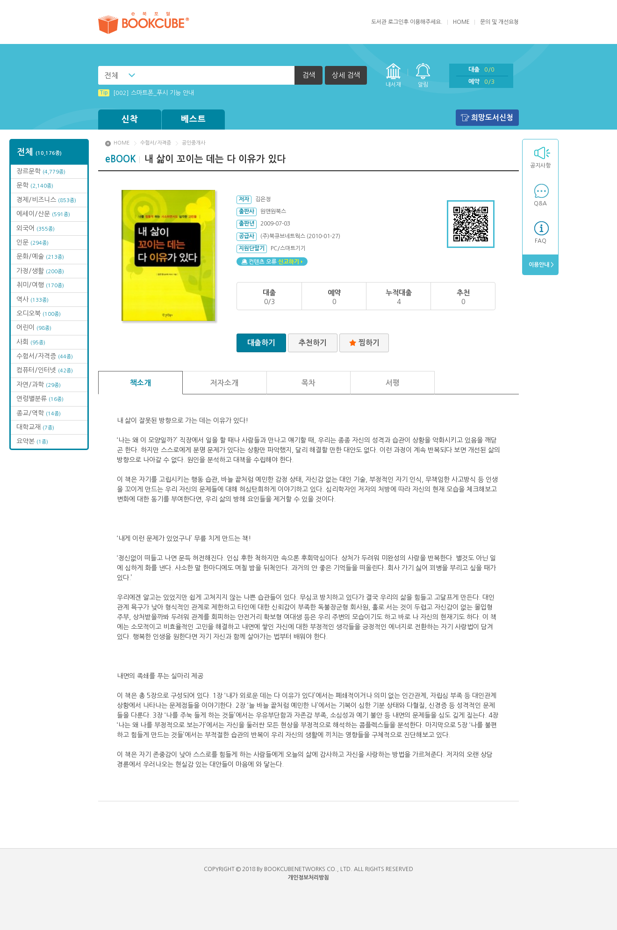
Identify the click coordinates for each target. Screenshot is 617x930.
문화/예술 (40, 256)
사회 (30, 342)
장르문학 (40, 171)
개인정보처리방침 (308, 877)
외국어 (35, 228)
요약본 (32, 441)
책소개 (140, 382)
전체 (111, 75)
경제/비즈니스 (46, 199)
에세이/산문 (43, 214)
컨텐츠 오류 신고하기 (272, 261)
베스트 (193, 119)
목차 (308, 382)
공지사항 (540, 165)
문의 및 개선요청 (499, 22)
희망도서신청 (492, 117)
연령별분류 (40, 398)
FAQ (540, 241)
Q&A (540, 203)
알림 (423, 84)
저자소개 (224, 382)
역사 (32, 299)
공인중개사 (193, 142)
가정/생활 (40, 271)
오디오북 (38, 313)
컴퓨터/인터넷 (44, 370)
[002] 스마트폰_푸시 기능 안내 (146, 93)
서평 (393, 382)
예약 (481, 82)
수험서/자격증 (44, 356)
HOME (461, 22)
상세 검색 (346, 75)
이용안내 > (540, 265)
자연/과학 (38, 384)
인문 (32, 242)
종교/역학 (38, 413)
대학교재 (35, 427)
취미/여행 (40, 285)
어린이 (33, 327)
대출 (481, 69)
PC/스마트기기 (288, 248)
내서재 (393, 84)
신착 (130, 119)
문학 (34, 185)
